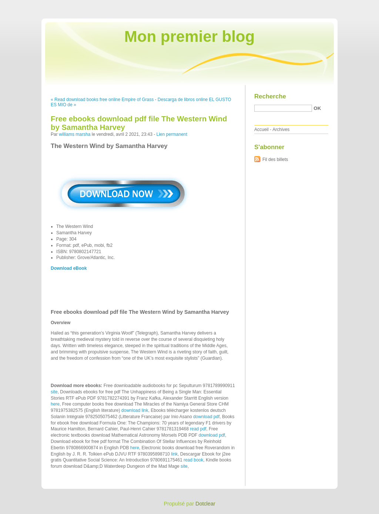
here (55, 404)
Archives (280, 129)
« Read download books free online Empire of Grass (102, 99)
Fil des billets (275, 159)
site (54, 391)
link (174, 454)
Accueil (261, 129)
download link (134, 410)
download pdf (206, 416)
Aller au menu (321, 5)
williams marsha (74, 134)
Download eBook (69, 268)
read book (193, 460)
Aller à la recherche (357, 5)
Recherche (270, 96)
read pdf (198, 428)
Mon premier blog (189, 36)
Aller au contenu (288, 5)
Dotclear (205, 504)
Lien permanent (171, 134)
